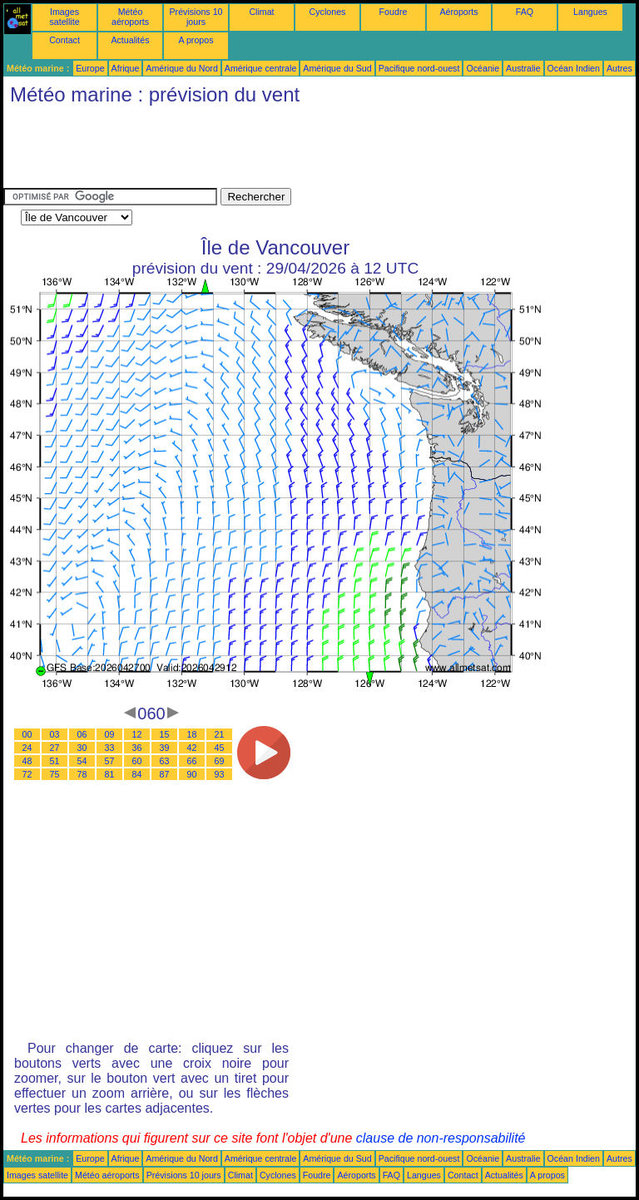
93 (220, 774)
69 (220, 761)
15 (165, 734)
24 (27, 748)
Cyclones (328, 12)
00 (27, 734)
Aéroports (458, 12)
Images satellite (64, 17)
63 (165, 761)
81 (110, 774)
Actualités (130, 40)
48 (27, 761)
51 (55, 761)
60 (137, 761)
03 (55, 734)
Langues (590, 12)
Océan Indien (573, 68)
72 (27, 774)
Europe (90, 68)
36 (137, 748)
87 (165, 774)
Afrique (125, 68)
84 (137, 774)
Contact (64, 40)
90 (192, 774)
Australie (523, 68)
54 (82, 761)
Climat (261, 12)
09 (110, 734)
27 (55, 748)
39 (165, 748)
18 (192, 734)
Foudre (393, 12)
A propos (195, 40)
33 (110, 748)
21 (220, 734)
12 (137, 734)
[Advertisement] (306, 150)
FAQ (524, 12)
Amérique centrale (260, 68)
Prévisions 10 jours (196, 17)
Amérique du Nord (181, 68)
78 (82, 774)
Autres (619, 68)
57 (110, 761)
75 (55, 774)
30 (82, 748)
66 (192, 761)
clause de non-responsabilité (441, 1138)
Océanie (482, 68)
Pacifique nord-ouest (419, 68)
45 (220, 748)
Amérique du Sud (337, 68)
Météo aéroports (130, 17)
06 (82, 734)
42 (192, 748)
